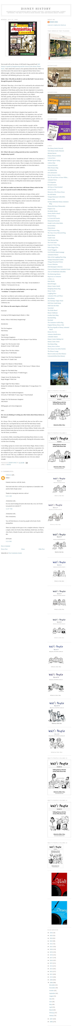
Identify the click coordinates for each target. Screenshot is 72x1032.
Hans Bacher (51, 281)
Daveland (50, 320)
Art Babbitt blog (52, 170)
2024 (51, 938)
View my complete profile (57, 25)
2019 (51, 952)
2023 (51, 941)
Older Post (41, 549)
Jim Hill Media (52, 194)
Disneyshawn (51, 228)
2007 (51, 1019)
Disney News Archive (54, 346)
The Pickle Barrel (52, 310)
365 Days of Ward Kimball (55, 187)
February (52, 1012)
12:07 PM (9, 509)
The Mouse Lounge (53, 351)
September (52, 993)
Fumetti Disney (52, 216)
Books (9, 464)
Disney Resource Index (54, 175)
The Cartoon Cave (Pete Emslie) (57, 349)
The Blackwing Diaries (54, 274)
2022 (51, 944)
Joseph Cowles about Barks (55, 223)
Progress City (51, 208)
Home (23, 549)
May (50, 1004)
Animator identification (54, 334)
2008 (51, 982)
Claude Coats (51, 238)
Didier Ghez (54, 22)
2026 (51, 932)
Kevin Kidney (51, 225)
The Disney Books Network (55, 148)
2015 (51, 963)
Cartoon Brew (51, 158)
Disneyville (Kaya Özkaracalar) (56, 206)
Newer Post (4, 549)
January (51, 1015)
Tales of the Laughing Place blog (57, 257)
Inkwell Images (52, 284)
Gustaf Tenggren (52, 250)
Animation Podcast (53, 254)
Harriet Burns (51, 235)
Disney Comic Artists (54, 341)
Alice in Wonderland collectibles (57, 271)
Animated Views (52, 180)
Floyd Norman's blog (53, 230)
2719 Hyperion (52, 182)
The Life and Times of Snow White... (58, 177)
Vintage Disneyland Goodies (55, 259)
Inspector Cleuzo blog (54, 245)
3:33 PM (9, 541)
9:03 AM (9, 496)
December (52, 985)
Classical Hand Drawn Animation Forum (59, 269)
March (51, 1010)
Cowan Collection (53, 264)
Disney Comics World (54, 286)
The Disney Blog (52, 344)
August (51, 996)
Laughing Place (52, 293)
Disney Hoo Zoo (52, 332)
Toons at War (51, 199)
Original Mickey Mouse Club (56, 325)
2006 (51, 1021)
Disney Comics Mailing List (55, 339)
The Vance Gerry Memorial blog (57, 233)
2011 (51, 974)
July (50, 999)
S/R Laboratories (52, 172)
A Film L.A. (51, 279)
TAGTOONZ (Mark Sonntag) (56, 252)
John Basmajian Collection (55, 267)
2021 (51, 946)
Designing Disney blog (54, 288)
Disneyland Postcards (54, 221)
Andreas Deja (51, 163)
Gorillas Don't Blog (53, 315)
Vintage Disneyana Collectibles (56, 197)
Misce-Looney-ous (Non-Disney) (57, 354)
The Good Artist (52, 242)
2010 (51, 977)
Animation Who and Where (55, 296)
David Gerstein (52, 189)
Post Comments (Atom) (15, 553)
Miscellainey (51, 298)
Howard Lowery (52, 185)
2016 (51, 960)
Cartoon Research (52, 165)
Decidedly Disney (53, 211)
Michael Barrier (52, 153)
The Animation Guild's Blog (55, 322)
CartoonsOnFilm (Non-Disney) (56, 356)
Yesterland (50, 308)
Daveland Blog (52, 318)
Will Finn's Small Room (54, 303)
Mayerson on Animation (54, 276)
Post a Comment (5, 546)
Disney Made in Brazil (54, 213)
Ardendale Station (53, 336)
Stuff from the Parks (53, 305)
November (52, 988)
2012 (51, 971)
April (51, 1007)
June (50, 1001)
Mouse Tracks (51, 291)
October (51, 990)
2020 (51, 949)
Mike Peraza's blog (53, 168)
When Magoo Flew (53, 247)
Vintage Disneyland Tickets (55, 262)
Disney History (36, 8)
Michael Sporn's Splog (54, 160)
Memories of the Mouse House (56, 192)
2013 (51, 968)
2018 (51, 955)
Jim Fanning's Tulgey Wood (55, 300)
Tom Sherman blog (53, 240)
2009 (51, 980)
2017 (51, 957)
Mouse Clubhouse (53, 313)
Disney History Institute (54, 155)
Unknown (8, 475)
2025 (51, 935)
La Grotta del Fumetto (54, 218)
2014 (51, 966)
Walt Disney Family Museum (56, 151)
